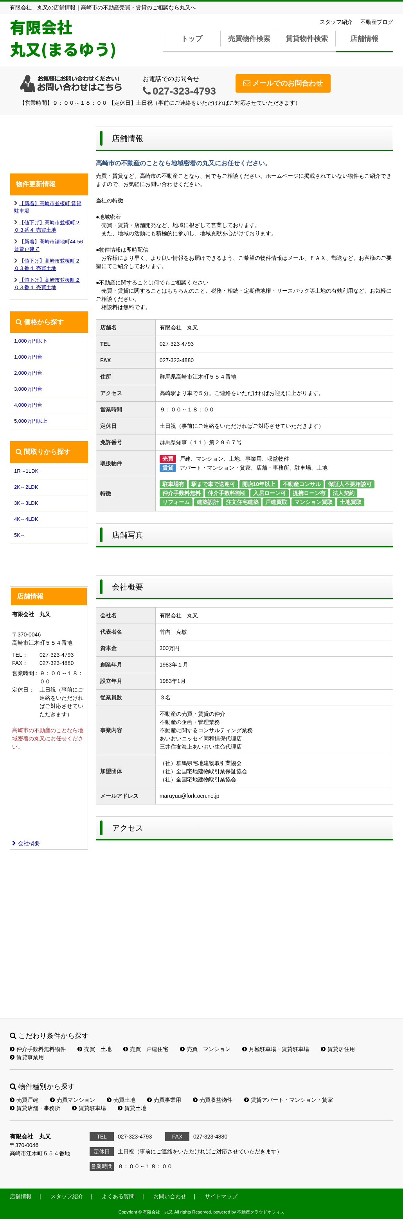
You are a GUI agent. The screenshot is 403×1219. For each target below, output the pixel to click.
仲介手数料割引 (227, 493)
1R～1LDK (26, 471)
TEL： (20, 655)
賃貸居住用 (338, 1049)
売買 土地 (94, 1049)
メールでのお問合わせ (283, 83)
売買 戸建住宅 (145, 1049)
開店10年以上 (259, 484)
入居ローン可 (269, 493)
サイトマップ (221, 1196)
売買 (167, 459)
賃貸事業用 (27, 1057)
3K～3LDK (26, 503)
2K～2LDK (26, 487)
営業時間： (26, 673)
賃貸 (167, 468)
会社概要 (26, 843)
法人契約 (343, 493)
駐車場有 (173, 484)
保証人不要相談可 (350, 484)
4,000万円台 (28, 405)
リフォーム (176, 502)
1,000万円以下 (30, 341)
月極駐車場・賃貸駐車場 (275, 1049)
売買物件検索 (249, 39)
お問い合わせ (169, 1196)
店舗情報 (364, 39)
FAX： (20, 663)
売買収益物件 (212, 1100)
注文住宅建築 (242, 502)
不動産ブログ (376, 22)
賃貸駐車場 (89, 1108)
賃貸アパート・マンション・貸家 (288, 1100)
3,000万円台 (28, 389)
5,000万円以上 (30, 421)
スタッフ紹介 (336, 22)
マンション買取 (313, 502)
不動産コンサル (301, 484)
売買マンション (72, 1100)
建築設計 (208, 502)
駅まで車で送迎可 (213, 484)
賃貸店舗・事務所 (35, 1108)
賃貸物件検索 (307, 39)
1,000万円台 (28, 357)
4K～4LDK (26, 519)
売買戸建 (24, 1100)
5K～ (19, 535)
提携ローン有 (309, 493)
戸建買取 (276, 502)
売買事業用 (164, 1100)
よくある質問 (118, 1196)
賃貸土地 (132, 1108)
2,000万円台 (28, 373)
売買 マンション (205, 1049)
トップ (191, 39)
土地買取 (351, 502)
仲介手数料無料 (181, 493)
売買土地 (121, 1100)
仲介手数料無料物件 (38, 1049)
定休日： (23, 689)
